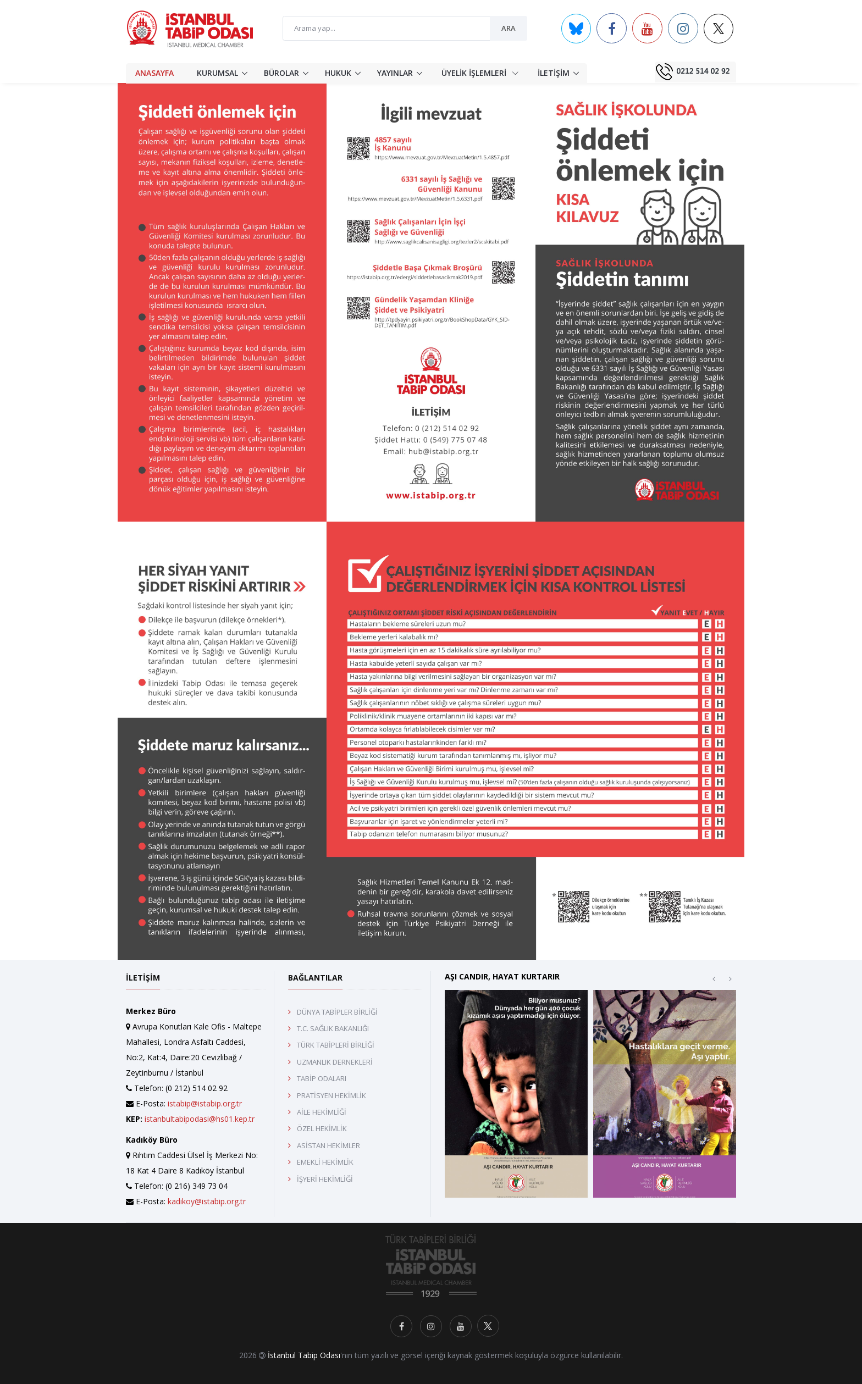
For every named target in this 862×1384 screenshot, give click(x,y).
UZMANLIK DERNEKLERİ (335, 1062)
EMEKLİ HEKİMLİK (325, 1162)
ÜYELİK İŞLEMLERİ (479, 72)
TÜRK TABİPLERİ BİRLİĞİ (335, 1045)
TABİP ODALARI (321, 1078)
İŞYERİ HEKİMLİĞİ (325, 1179)
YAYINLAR (395, 73)
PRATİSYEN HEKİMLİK (331, 1095)
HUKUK (338, 73)
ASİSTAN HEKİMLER (328, 1145)
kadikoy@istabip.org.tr (207, 1201)
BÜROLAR (281, 73)
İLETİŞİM (554, 73)
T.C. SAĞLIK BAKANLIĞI (333, 1028)
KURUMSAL (217, 73)
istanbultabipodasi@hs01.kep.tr (200, 1119)
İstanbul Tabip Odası (304, 1355)
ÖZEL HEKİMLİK (322, 1128)
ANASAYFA (154, 73)
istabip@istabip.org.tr (205, 1103)
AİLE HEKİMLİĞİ (321, 1112)
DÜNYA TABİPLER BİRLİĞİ (337, 1012)
